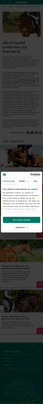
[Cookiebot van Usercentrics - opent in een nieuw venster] (30, 174)
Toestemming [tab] (8, 181)
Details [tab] (22, 181)
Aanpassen (22, 227)
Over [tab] (35, 181)
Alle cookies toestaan (21, 220)
